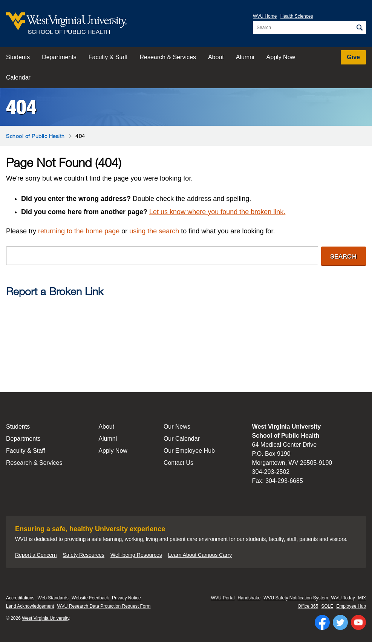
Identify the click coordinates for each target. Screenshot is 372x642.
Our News (177, 426)
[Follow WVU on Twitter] (340, 622)
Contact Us (178, 463)
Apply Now (280, 57)
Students (18, 57)
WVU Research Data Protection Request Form (103, 606)
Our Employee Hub (189, 450)
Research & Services (168, 57)
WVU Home (265, 16)
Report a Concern (36, 555)
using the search (154, 231)
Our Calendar (182, 438)
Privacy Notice (126, 598)
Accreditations (20, 598)
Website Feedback (90, 598)
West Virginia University (45, 618)
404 (21, 107)
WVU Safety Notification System (295, 598)
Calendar (18, 77)
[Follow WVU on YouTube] (358, 622)
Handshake (248, 598)
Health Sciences (296, 16)
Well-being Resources (136, 555)
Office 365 (308, 606)
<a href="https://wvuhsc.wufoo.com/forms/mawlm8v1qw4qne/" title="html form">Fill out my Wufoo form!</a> (186, 332)
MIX (362, 598)
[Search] (359, 27)
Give (353, 57)
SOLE (327, 606)
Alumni (245, 57)
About (216, 57)
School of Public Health (35, 136)
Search (343, 256)
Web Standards (53, 598)
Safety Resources (84, 555)
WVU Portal (223, 598)
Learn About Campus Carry (200, 555)
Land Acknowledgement (30, 606)
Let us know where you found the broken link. (217, 212)
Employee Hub (351, 606)
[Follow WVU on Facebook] (322, 622)
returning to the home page (78, 231)
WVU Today (343, 598)
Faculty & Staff (108, 57)
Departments (59, 57)
